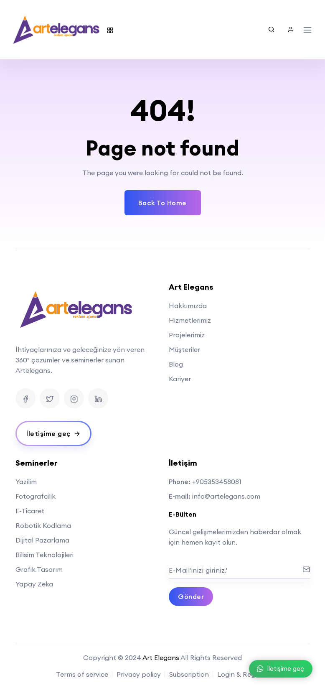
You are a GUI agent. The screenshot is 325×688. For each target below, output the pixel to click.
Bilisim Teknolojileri (44, 554)
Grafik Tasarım (39, 569)
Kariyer (180, 379)
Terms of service (82, 674)
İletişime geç (280, 669)
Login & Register (243, 674)
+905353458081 (216, 481)
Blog (176, 364)
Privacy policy (139, 674)
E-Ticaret (29, 511)
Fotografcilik (35, 496)
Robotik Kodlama (43, 525)
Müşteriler (184, 349)
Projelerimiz (187, 335)
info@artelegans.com (226, 496)
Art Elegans (160, 657)
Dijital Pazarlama (42, 540)
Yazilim (26, 481)
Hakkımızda (188, 305)
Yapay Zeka (34, 584)
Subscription (189, 674)
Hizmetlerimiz (190, 320)
